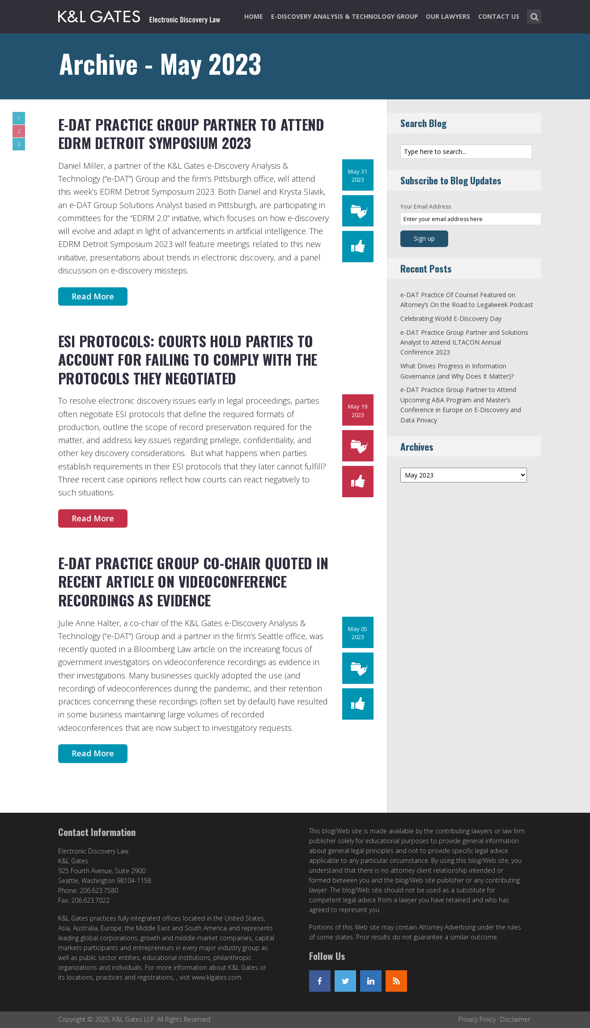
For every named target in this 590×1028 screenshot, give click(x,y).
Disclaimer (515, 1019)
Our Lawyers (448, 16)
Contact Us (498, 16)
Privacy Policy (477, 1019)
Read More (93, 296)
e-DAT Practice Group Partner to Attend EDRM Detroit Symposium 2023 (191, 134)
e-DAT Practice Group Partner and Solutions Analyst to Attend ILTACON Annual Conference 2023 (464, 342)
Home (253, 16)
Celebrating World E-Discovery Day (450, 318)
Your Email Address (425, 206)
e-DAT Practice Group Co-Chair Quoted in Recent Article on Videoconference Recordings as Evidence (193, 581)
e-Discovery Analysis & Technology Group (344, 16)
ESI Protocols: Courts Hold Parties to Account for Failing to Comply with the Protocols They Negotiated (188, 359)
